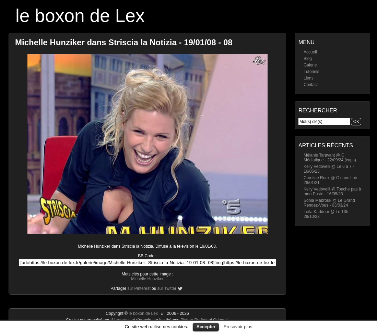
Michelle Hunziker (147, 278)
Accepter (205, 326)
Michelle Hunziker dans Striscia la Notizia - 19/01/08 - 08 (124, 42)
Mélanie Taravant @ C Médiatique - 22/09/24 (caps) (330, 157)
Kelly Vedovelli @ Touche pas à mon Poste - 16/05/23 (332, 191)
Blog (308, 58)
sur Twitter (166, 288)
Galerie (310, 65)
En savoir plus (238, 326)
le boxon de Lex (80, 15)
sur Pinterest (138, 288)
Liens (309, 78)
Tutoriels (311, 71)
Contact (311, 84)
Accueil (310, 52)
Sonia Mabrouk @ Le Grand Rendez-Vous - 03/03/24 (329, 203)
